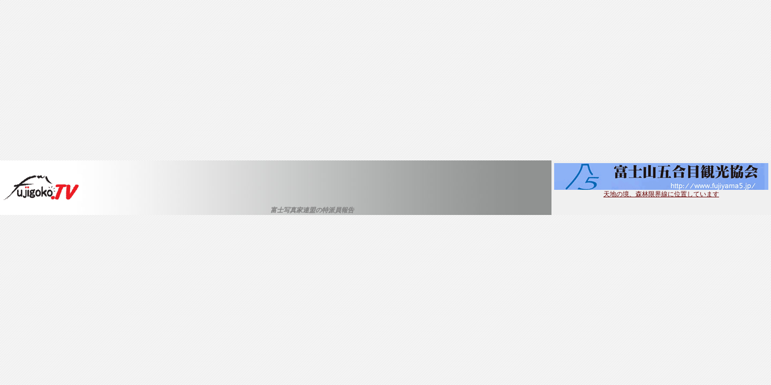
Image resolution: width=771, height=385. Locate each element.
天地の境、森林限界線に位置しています (661, 191)
